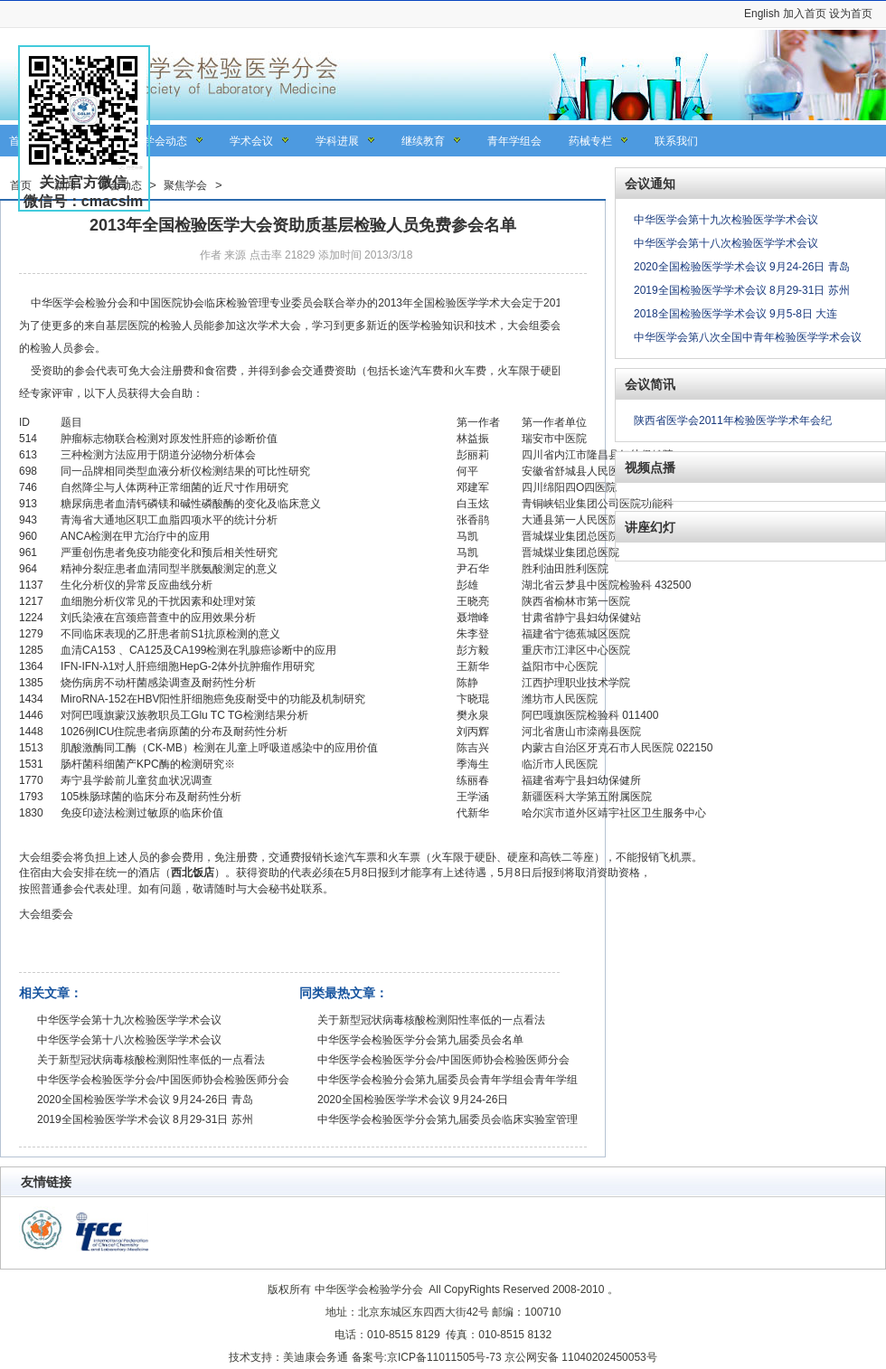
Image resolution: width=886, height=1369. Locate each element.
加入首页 (804, 13)
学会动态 (165, 141)
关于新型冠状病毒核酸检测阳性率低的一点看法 (151, 1059)
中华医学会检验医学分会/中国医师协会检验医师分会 (163, 1079)
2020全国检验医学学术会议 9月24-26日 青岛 (145, 1099)
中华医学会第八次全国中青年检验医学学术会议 (748, 337)
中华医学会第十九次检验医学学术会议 (129, 1020)
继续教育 (423, 141)
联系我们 (676, 141)
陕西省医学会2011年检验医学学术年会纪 (733, 420)
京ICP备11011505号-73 (444, 1357)
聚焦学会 (185, 185)
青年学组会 (514, 141)
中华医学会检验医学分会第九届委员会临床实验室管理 (447, 1119)
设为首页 (850, 13)
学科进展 (337, 141)
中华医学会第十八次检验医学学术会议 (129, 1040)
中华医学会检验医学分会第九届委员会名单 (420, 1040)
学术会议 (251, 141)
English (761, 13)
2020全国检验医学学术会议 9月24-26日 (412, 1099)
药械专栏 (590, 141)
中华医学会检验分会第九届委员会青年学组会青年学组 (447, 1079)
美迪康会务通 (315, 1357)
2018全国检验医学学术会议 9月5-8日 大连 (735, 313)
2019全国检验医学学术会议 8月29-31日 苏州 (145, 1119)
